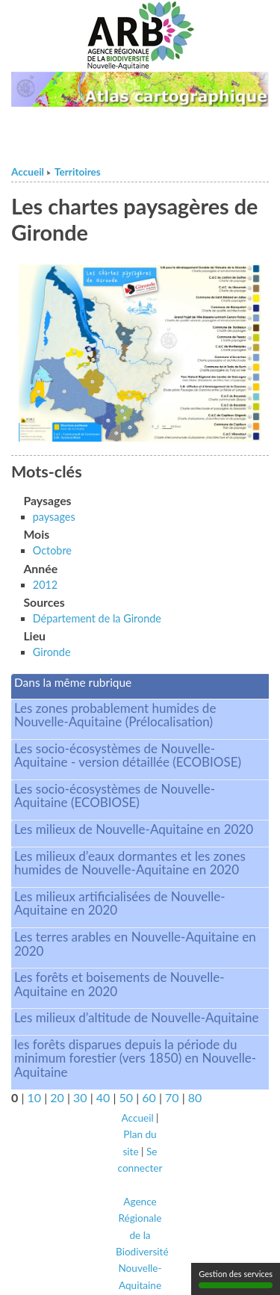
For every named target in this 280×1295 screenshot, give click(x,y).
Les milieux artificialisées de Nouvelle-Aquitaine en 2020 (119, 903)
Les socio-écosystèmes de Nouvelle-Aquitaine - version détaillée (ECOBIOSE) (127, 755)
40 (103, 1097)
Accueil (27, 172)
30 (80, 1097)
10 (34, 1097)
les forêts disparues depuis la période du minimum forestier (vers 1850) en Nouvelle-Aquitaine (135, 1058)
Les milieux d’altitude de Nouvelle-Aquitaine (136, 1017)
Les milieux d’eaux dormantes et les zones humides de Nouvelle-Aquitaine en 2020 (130, 863)
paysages (54, 516)
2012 (45, 584)
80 (195, 1097)
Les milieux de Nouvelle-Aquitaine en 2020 (133, 829)
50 (126, 1097)
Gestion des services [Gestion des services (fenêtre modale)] (236, 1278)
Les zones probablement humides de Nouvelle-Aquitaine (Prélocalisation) (115, 715)
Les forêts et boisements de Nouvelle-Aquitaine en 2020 (119, 984)
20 (57, 1097)
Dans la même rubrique (72, 682)
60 (149, 1097)
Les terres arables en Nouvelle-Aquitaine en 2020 (135, 944)
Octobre (52, 550)
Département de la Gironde (97, 618)
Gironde (52, 652)
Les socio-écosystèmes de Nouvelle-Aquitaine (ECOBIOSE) (114, 796)
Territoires (78, 172)
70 (172, 1097)
